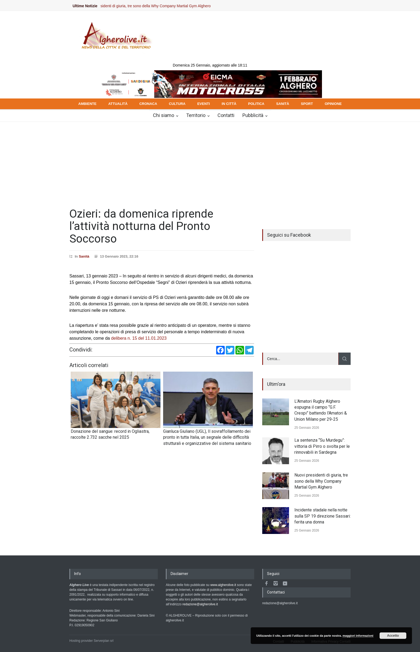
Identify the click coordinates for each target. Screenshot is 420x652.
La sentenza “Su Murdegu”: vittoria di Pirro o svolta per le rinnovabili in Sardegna (322, 446)
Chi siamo (163, 115)
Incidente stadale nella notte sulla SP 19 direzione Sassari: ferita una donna (322, 516)
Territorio (195, 115)
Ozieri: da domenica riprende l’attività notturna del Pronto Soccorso (141, 226)
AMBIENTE (87, 104)
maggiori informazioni (358, 635)
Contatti (226, 115)
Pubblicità (252, 115)
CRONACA (148, 104)
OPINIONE (333, 104)
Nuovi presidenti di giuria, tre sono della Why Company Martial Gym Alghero (152, 6)
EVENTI (203, 104)
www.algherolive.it (223, 585)
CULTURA (177, 104)
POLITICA (256, 104)
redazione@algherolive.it (200, 604)
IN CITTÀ (229, 104)
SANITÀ (282, 104)
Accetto (393, 636)
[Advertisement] (210, 162)
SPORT (307, 104)
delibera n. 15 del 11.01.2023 (139, 338)
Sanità (84, 256)
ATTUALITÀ (118, 104)
